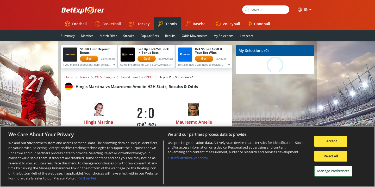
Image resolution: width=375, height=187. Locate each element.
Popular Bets (149, 36)
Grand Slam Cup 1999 (137, 77)
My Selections (224, 36)
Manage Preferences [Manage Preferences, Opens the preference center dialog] (333, 171)
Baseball (196, 23)
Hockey (139, 23)
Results (170, 36)
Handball (259, 23)
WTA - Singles (105, 77)
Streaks (128, 36)
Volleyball (228, 23)
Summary (68, 36)
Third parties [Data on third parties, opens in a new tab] (86, 178)
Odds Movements (194, 36)
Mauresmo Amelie (194, 122)
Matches (87, 36)
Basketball (108, 23)
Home (69, 77)
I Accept (330, 141)
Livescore (247, 36)
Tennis (167, 23)
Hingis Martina (98, 122)
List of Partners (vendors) (188, 158)
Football (76, 23)
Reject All (331, 156)
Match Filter (108, 36)
